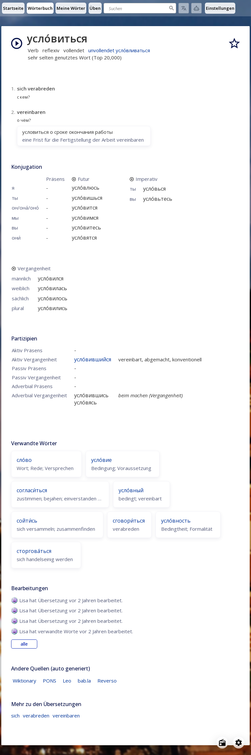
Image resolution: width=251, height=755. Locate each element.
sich (15, 715)
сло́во (24, 460)
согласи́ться (32, 490)
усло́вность (176, 520)
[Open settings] (238, 742)
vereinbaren (66, 715)
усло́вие (101, 460)
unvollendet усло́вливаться (119, 50)
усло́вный (131, 490)
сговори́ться (129, 520)
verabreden (36, 715)
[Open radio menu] (222, 742)
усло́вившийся (92, 359)
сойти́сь (27, 520)
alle (24, 644)
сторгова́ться (34, 551)
